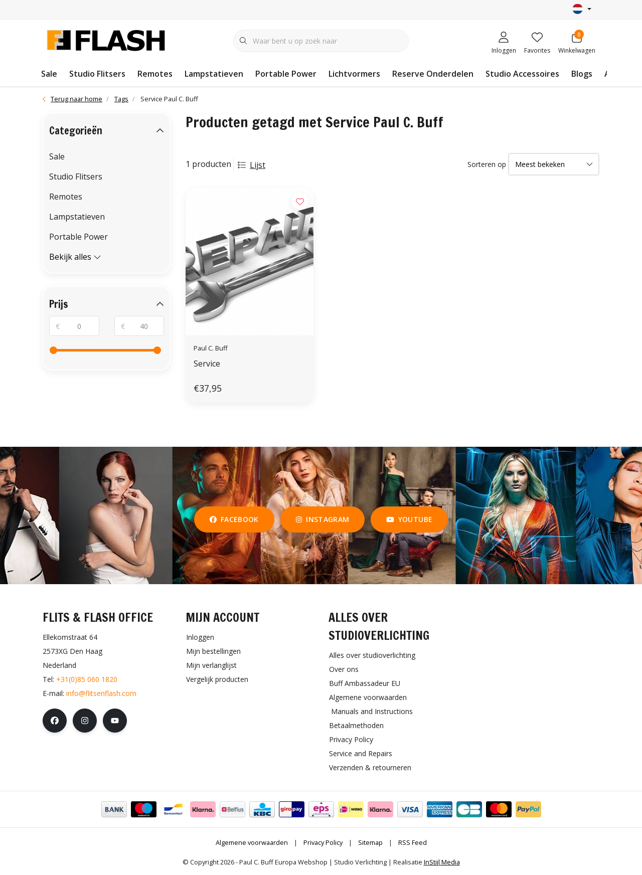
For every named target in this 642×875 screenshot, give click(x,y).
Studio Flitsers (97, 73)
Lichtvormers (354, 73)
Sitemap (370, 842)
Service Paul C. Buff (169, 98)
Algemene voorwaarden (252, 842)
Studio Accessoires (522, 73)
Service (207, 363)
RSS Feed (412, 842)
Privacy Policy (323, 842)
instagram (322, 519)
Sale (49, 73)
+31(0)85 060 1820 (86, 679)
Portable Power (285, 73)
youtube (409, 519)
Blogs (581, 73)
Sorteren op (486, 164)
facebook (234, 519)
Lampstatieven (214, 73)
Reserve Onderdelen (432, 73)
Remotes (155, 73)
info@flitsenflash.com (101, 693)
